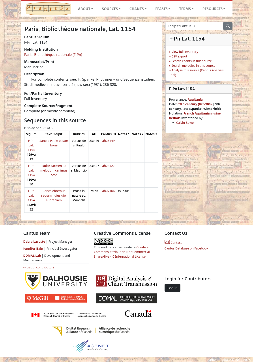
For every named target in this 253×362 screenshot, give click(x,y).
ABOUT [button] (84, 8)
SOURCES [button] (110, 8)
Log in (172, 287)
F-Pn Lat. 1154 (31, 145)
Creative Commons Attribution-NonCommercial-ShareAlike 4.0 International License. (122, 252)
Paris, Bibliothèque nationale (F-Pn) (53, 54)
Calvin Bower (185, 122)
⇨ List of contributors (38, 267)
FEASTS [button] (161, 8)
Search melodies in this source (193, 65)
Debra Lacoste (34, 241)
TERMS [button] (185, 8)
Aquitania (195, 99)
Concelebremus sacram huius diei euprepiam (54, 195)
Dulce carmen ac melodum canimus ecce (53, 170)
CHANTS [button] (136, 8)
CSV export (179, 56)
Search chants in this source (191, 61)
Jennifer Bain (33, 248)
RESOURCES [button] (212, 8)
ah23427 (108, 166)
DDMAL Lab (32, 255)
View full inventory (184, 52)
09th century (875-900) (195, 104)
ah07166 (108, 191)
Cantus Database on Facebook (186, 248)
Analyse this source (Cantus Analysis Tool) (196, 72)
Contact (173, 242)
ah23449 (108, 141)
